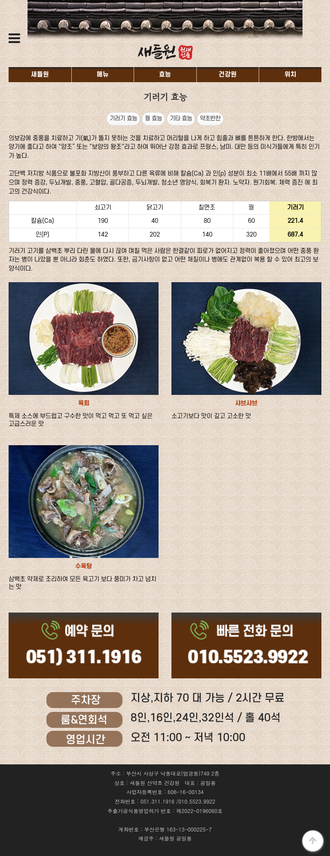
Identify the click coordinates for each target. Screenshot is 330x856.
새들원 (40, 74)
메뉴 (103, 74)
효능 (165, 74)
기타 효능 (181, 118)
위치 (290, 74)
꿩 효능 (153, 118)
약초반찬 (210, 118)
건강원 (228, 74)
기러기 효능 (123, 118)
